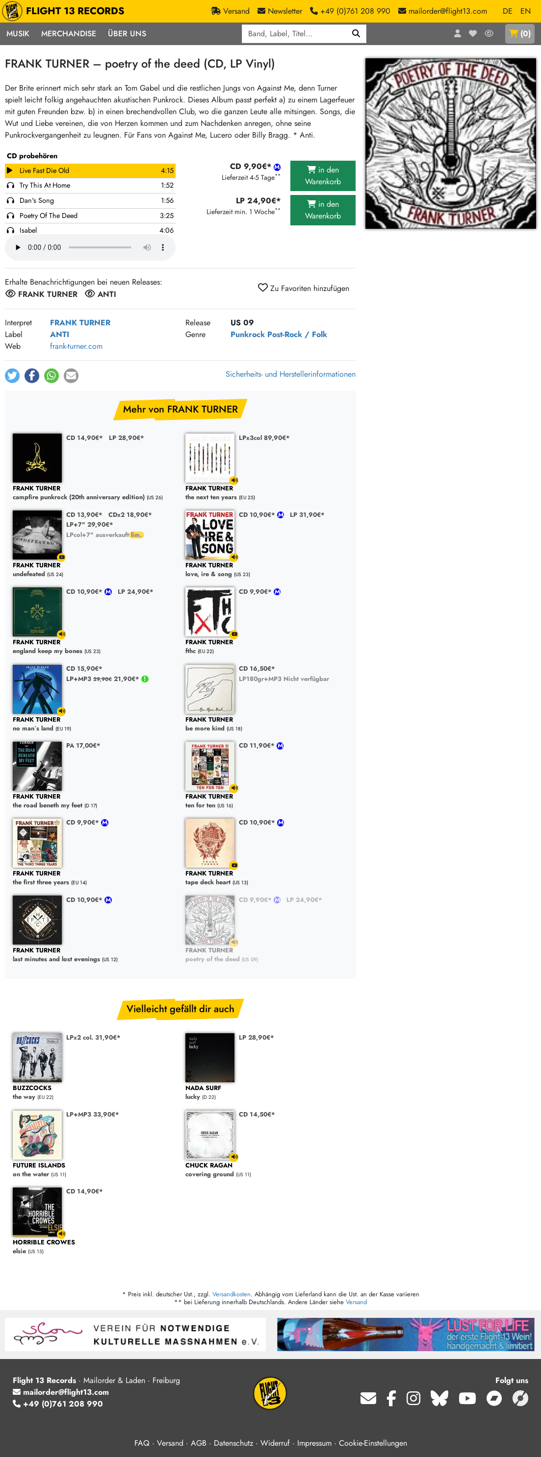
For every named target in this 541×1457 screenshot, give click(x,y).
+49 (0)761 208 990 (58, 1403)
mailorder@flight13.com (61, 1392)
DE (508, 11)
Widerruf (275, 1443)
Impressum (314, 1443)
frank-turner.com (76, 346)
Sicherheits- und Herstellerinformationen (291, 374)
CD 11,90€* (258, 745)
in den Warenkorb (323, 175)
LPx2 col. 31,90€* (93, 1037)
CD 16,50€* (257, 668)
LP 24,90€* (136, 591)
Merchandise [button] (68, 33)
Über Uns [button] (127, 33)
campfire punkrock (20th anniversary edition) (94, 493)
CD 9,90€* (256, 591)
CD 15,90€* (84, 668)
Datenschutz (233, 1443)
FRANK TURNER (80, 322)
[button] (12, 375)
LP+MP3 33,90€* (92, 1114)
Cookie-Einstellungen (373, 1443)
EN (525, 11)
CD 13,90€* (84, 514)
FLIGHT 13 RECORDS (65, 11)
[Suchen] (356, 33)
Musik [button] (17, 33)
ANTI (59, 334)
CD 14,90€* (84, 437)
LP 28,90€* (126, 437)
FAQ (142, 1443)
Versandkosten (231, 1294)
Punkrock (248, 334)
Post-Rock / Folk (297, 334)
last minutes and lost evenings (94, 955)
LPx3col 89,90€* (264, 437)
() (520, 33)
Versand (356, 1302)
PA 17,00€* (83, 745)
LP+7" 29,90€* (89, 524)
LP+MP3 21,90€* (103, 678)
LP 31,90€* (307, 514)
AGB (198, 1443)
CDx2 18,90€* (130, 514)
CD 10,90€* (258, 514)
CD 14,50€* (257, 1114)
